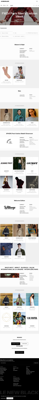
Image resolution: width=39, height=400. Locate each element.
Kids (7, 5)
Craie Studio (31, 276)
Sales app (2, 373)
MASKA (30, 99)
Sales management (3, 370)
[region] (19, 397)
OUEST (30, 141)
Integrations (2, 374)
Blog (27, 369)
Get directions (22, 53)
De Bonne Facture (32, 97)
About (1, 379)
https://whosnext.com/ (23, 284)
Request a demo (15, 344)
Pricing (1, 375)
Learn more (24, 344)
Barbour (30, 206)
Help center (28, 375)
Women (4, 5)
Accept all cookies (10, 398)
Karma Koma (31, 277)
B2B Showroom (3, 369)
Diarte (30, 98)
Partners (1, 380)
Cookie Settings (3, 398)
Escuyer (30, 50)
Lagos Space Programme (33, 140)
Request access (19, 353)
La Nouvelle (31, 278)
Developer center (29, 374)
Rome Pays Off (31, 51)
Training (27, 370)
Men (1, 5)
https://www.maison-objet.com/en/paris (26, 57)
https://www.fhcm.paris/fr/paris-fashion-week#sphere (29, 147)
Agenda (11, 5)
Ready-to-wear (15, 369)
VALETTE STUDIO (32, 145)
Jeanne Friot (31, 139)
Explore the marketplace (30, 373)
